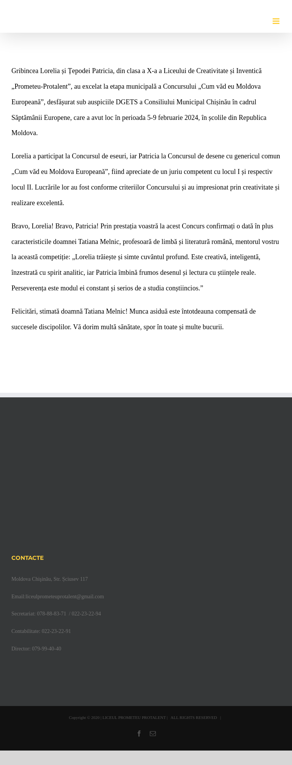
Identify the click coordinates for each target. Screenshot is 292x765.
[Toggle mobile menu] (277, 21)
